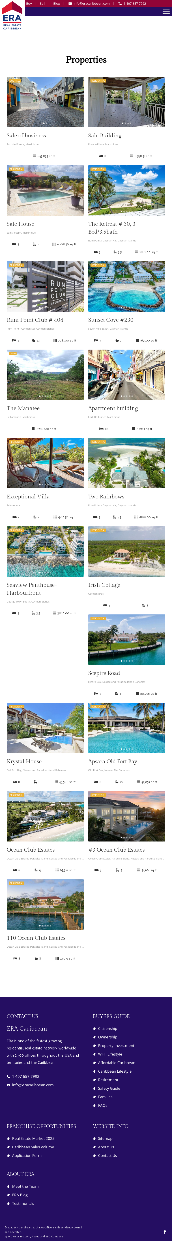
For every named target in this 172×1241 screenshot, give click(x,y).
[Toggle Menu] (166, 11)
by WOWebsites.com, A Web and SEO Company (33, 1236)
